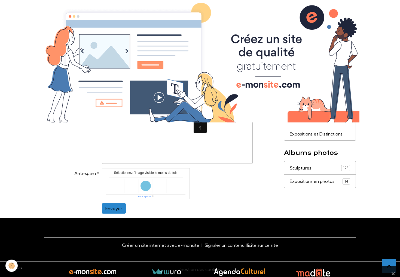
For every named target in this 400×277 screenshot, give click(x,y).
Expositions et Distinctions (316, 134)
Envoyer (113, 208)
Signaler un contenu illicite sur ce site (241, 245)
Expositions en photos (320, 181)
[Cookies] (11, 266)
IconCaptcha (144, 196)
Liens (295, 120)
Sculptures (320, 168)
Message (87, 100)
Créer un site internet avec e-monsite (160, 245)
